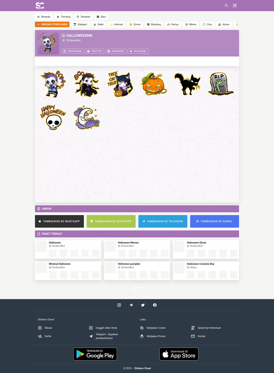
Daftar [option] (45, 336)
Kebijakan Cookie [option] (152, 328)
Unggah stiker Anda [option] (103, 328)
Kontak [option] (198, 336)
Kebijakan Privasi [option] (152, 336)
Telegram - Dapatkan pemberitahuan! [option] (103, 336)
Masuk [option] (45, 328)
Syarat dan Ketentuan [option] (206, 328)
